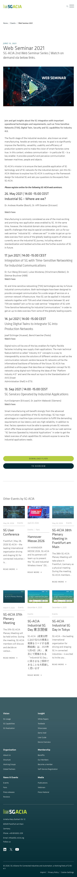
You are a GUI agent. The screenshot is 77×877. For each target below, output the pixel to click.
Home (5, 23)
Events (13, 23)
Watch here (10, 212)
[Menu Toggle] (71, 6)
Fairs (38, 529)
